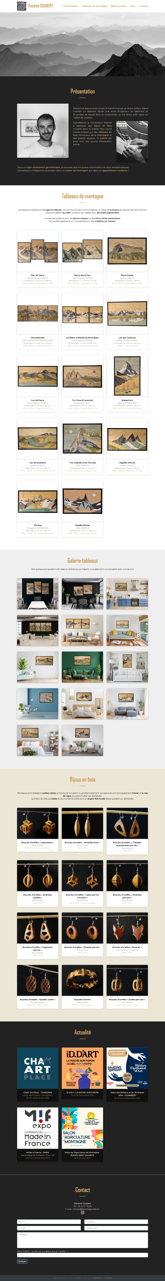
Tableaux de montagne (94, 6)
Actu (132, 6)
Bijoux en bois (118, 6)
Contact (143, 6)
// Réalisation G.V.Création (102, 1278)
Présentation (70, 6)
